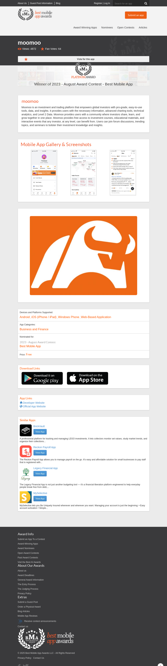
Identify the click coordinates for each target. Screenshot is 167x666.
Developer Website (32, 402)
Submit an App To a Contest (31, 539)
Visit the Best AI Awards (29, 562)
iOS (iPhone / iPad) (44, 317)
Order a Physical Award (29, 607)
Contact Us (38, 658)
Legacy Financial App (45, 468)
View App (40, 431)
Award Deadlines (26, 575)
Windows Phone (68, 317)
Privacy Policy (24, 593)
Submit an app (136, 15)
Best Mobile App (30, 346)
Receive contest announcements (37, 621)
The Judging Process (28, 589)
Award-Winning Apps (28, 543)
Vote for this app (85, 59)
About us (22, 570)
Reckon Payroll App (44, 447)
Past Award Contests (28, 557)
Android (25, 317)
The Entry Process (27, 584)
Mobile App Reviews (27, 616)
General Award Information (31, 580)
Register (98, 3)
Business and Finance (34, 329)
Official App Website (33, 406)
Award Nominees (26, 548)
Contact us (23, 626)
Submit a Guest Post (28, 602)
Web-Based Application (96, 317)
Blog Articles (24, 611)
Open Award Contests (28, 553)
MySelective (40, 493)
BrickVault (39, 426)
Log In (107, 3)
